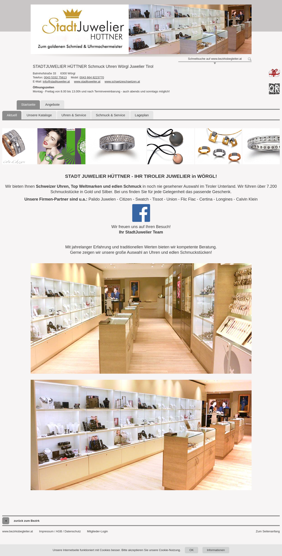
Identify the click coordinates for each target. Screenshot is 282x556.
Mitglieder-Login (97, 531)
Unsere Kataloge (39, 115)
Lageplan (142, 115)
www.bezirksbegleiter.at (17, 531)
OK (191, 550)
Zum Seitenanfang (268, 531)
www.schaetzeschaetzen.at (122, 81)
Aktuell (12, 115)
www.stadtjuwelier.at (87, 81)
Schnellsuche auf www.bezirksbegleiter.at (215, 58)
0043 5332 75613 (55, 77)
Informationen (216, 550)
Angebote (52, 104)
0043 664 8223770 (92, 77)
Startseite (28, 104)
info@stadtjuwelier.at (56, 81)
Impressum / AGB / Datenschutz (60, 531)
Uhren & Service (74, 115)
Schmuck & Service (110, 115)
